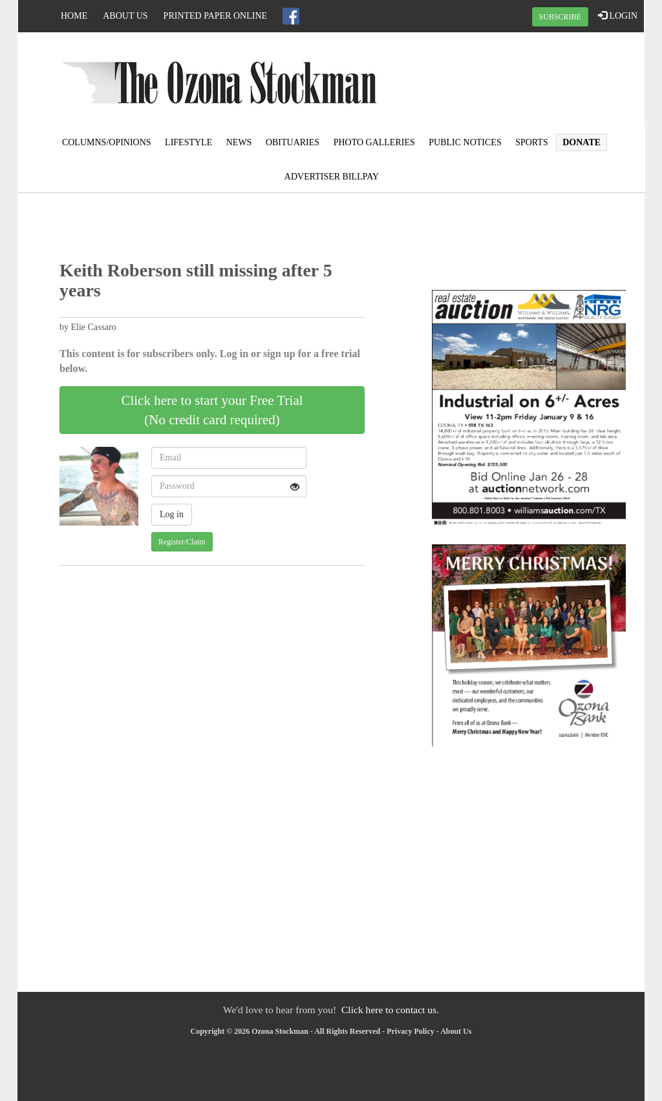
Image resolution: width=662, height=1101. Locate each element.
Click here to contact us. (390, 1009)
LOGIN (617, 15)
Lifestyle (188, 142)
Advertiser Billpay (331, 176)
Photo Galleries (374, 142)
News (239, 142)
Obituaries (292, 142)
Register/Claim (182, 541)
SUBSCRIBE (560, 16)
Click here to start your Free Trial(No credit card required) (212, 410)
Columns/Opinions (106, 142)
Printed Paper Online (216, 16)
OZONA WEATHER (539, 80)
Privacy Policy (410, 1031)
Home (74, 16)
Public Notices (465, 142)
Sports (531, 142)
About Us (125, 16)
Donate (581, 142)
